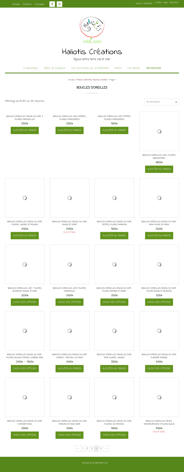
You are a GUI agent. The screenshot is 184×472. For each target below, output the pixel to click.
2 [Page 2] (87, 449)
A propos (40, 4)
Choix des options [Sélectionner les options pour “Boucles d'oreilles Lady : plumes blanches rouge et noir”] (24, 302)
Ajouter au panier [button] (24, 130)
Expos (118, 68)
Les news (134, 68)
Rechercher (153, 68)
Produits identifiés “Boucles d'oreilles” (92, 79)
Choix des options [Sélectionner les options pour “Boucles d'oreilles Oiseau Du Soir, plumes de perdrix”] (114, 435)
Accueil (16, 4)
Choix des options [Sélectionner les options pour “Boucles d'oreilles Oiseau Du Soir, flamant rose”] (24, 435)
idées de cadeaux (55, 68)
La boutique (30, 68)
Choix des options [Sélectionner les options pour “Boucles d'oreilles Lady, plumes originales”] (69, 302)
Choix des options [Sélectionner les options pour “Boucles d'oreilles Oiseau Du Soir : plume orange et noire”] (114, 302)
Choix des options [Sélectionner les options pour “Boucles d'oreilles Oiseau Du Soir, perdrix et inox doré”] (69, 435)
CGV (106, 463)
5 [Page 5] (100, 449)
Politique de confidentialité (93, 463)
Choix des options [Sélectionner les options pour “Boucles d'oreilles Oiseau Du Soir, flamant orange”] (159, 368)
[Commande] (161, 102)
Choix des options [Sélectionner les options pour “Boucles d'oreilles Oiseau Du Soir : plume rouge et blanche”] (159, 302)
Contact (27, 4)
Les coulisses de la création (90, 68)
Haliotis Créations (92, 52)
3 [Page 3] (91, 449)
